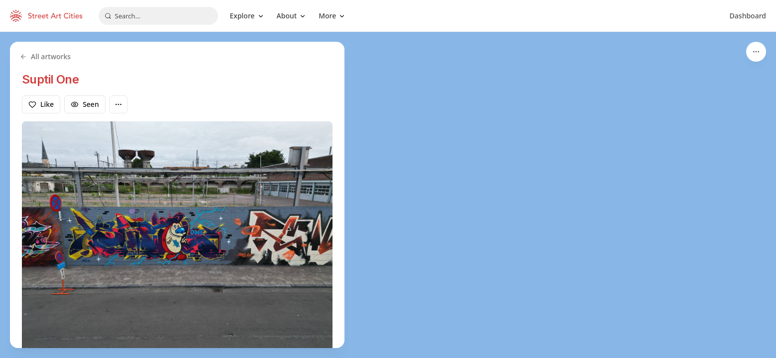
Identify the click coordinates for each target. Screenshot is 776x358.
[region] (388, 195)
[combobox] (158, 16)
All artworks (45, 56)
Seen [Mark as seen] (85, 104)
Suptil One (50, 79)
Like (41, 104)
